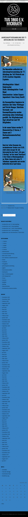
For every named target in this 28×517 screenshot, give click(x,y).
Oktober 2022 (5, 368)
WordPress (24, 514)
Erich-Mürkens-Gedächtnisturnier (9, 257)
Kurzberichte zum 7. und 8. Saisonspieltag (12, 228)
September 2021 (6, 393)
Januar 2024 (5, 340)
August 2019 (5, 418)
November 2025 (6, 299)
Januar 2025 (5, 317)
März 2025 (4, 313)
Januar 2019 (5, 430)
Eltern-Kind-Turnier (6, 255)
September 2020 (6, 401)
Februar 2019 (5, 428)
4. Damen (4, 249)
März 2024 (4, 336)
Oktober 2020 (5, 399)
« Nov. (2, 503)
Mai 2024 (4, 332)
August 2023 (5, 350)
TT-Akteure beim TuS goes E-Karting (15, 208)
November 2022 (6, 366)
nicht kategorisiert (6, 276)
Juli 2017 (4, 460)
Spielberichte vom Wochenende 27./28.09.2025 (13, 232)
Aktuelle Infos (11, 205)
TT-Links (1, 2)
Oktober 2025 (5, 301)
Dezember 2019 (6, 409)
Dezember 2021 (6, 387)
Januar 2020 (5, 407)
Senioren (4, 280)
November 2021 (6, 389)
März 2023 (4, 358)
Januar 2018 (5, 448)
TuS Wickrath (17, 74)
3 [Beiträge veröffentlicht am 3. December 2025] (9, 488)
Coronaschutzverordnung (8, 253)
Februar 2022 (5, 383)
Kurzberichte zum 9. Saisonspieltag (10, 226)
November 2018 (6, 434)
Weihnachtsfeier (6, 286)
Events (3, 259)
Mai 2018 (4, 440)
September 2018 (6, 438)
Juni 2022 (4, 375)
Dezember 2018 (6, 432)
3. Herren (4, 247)
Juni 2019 (4, 420)
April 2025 (4, 311)
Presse (16, 0)
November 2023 (6, 344)
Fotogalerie (22, 0)
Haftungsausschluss (21, 2)
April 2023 (4, 356)
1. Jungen (4, 245)
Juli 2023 (4, 352)
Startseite (3, 0)
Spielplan (4, 282)
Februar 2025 (5, 315)
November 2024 (6, 321)
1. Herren (4, 243)
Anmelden (4, 469)
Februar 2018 (5, 446)
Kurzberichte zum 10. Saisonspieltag (10, 224)
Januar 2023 (5, 362)
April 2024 (4, 334)
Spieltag (4, 284)
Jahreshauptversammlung (13, 45)
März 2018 (4, 444)
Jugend (3, 268)
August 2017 (5, 458)
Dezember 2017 (6, 450)
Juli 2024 (4, 328)
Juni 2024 (4, 330)
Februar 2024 (5, 338)
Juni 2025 (4, 307)
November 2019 (6, 411)
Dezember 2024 (6, 319)
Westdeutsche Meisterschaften (9, 288)
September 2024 (6, 326)
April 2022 (4, 379)
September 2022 (6, 371)
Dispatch (16, 514)
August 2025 (5, 305)
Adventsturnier (5, 251)
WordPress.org (5, 476)
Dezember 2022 (6, 364)
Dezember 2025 (6, 297)
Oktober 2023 (5, 346)
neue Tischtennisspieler (7, 274)
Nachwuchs (5, 272)
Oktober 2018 (5, 436)
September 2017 (6, 456)
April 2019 (4, 424)
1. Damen (4, 241)
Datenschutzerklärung (10, 2)
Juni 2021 (4, 395)
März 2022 (4, 381)
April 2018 (4, 442)
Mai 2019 (4, 422)
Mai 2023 (4, 354)
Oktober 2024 (5, 323)
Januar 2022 (5, 385)
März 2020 (4, 403)
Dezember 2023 (6, 342)
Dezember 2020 (6, 397)
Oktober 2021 (5, 391)
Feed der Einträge (6, 471)
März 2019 (4, 426)
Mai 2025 (4, 309)
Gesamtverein (10, 0)
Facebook (4, 261)
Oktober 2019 (5, 413)
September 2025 (6, 303)
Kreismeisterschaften (7, 270)
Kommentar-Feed (6, 473)
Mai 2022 (4, 377)
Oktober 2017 (5, 454)
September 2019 (6, 416)
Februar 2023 (5, 360)
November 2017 (6, 452)
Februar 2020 (5, 405)
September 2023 (6, 348)
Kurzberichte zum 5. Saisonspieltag (10, 230)
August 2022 (5, 373)
